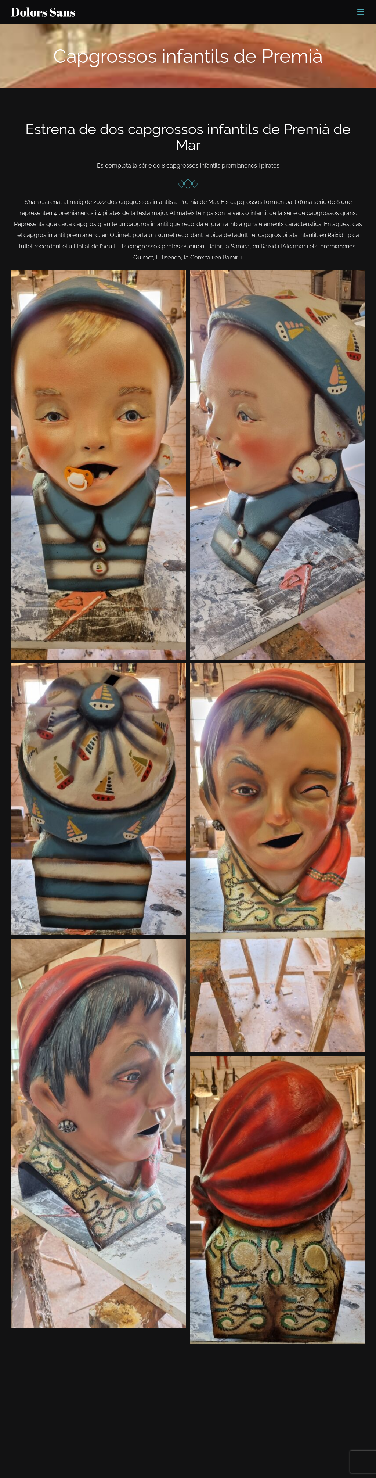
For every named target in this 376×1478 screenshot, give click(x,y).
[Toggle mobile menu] (361, 12)
